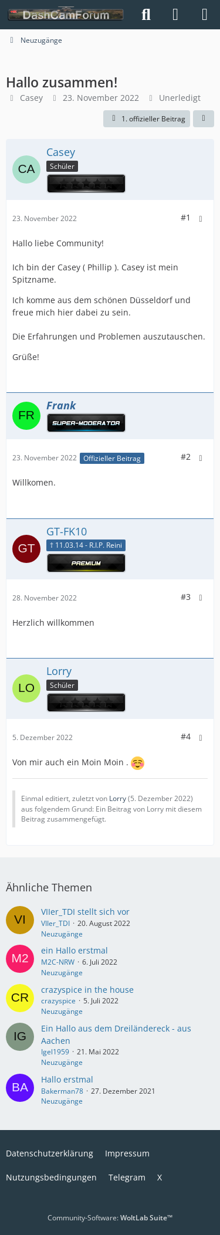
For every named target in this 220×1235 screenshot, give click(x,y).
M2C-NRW (58, 962)
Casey (31, 97)
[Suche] (146, 14)
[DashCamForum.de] (66, 14)
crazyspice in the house (87, 989)
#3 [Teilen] (186, 596)
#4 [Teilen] (186, 736)
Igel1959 (55, 1052)
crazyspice (58, 1001)
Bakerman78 (62, 1091)
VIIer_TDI (55, 923)
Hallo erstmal (67, 1079)
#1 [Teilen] (186, 217)
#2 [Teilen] (186, 456)
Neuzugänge (62, 934)
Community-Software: (110, 1218)
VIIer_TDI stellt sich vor (85, 911)
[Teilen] (203, 119)
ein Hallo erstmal (74, 950)
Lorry (117, 798)
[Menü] (204, 14)
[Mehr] (201, 219)
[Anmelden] (175, 14)
